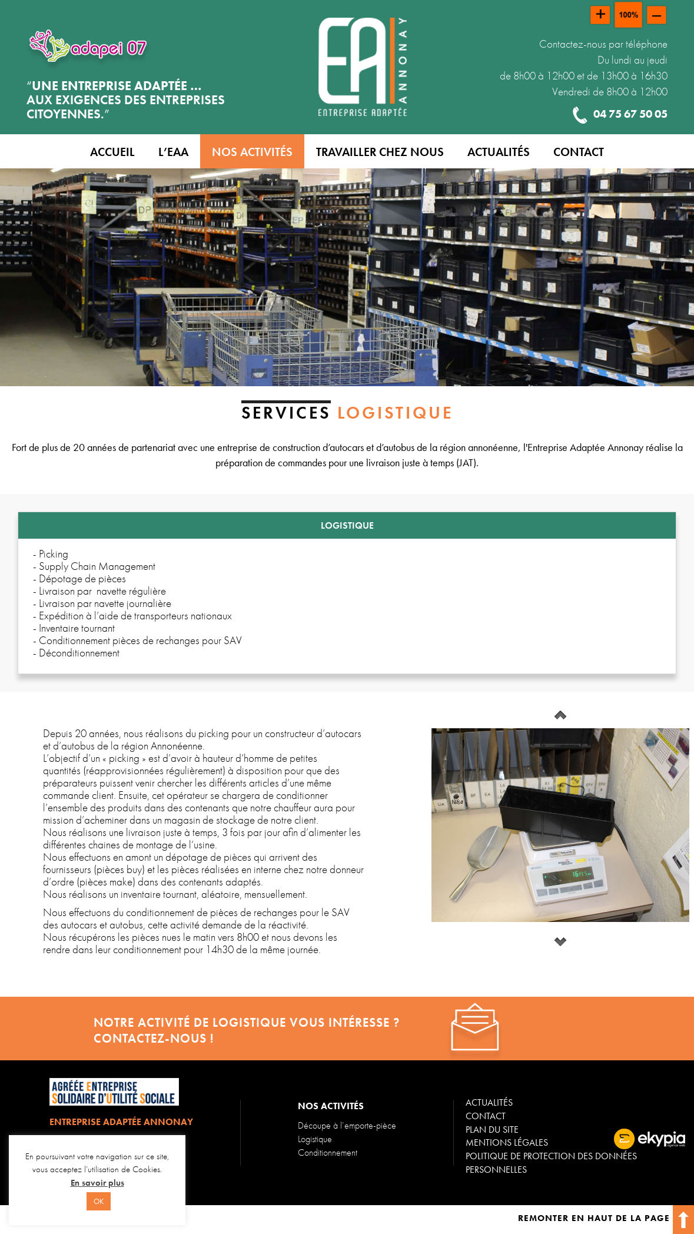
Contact (486, 1116)
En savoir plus (97, 1183)
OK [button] (99, 1201)
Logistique (315, 1139)
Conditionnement (327, 1152)
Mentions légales (507, 1142)
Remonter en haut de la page (606, 1218)
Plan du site (492, 1129)
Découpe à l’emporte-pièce (347, 1125)
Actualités (489, 1102)
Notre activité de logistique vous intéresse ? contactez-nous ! (247, 1030)
